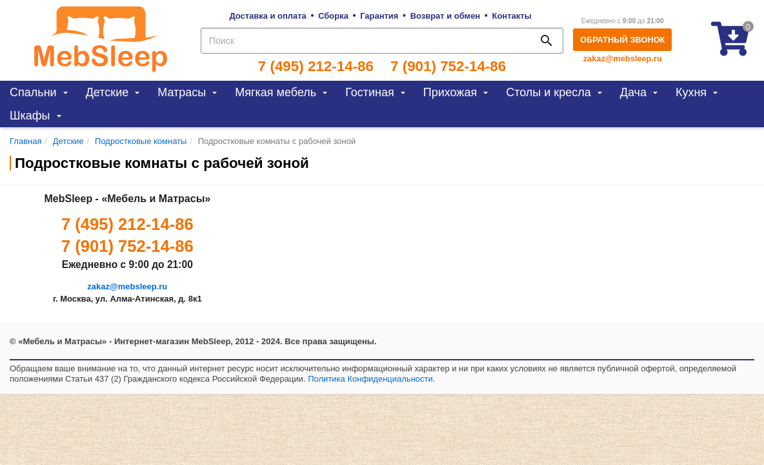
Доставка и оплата (267, 16)
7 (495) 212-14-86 (316, 66)
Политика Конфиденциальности (370, 379)
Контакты (512, 16)
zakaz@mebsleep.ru (622, 58)
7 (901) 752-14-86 (448, 66)
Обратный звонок (622, 40)
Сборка (333, 16)
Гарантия (379, 16)
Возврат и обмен (445, 16)
